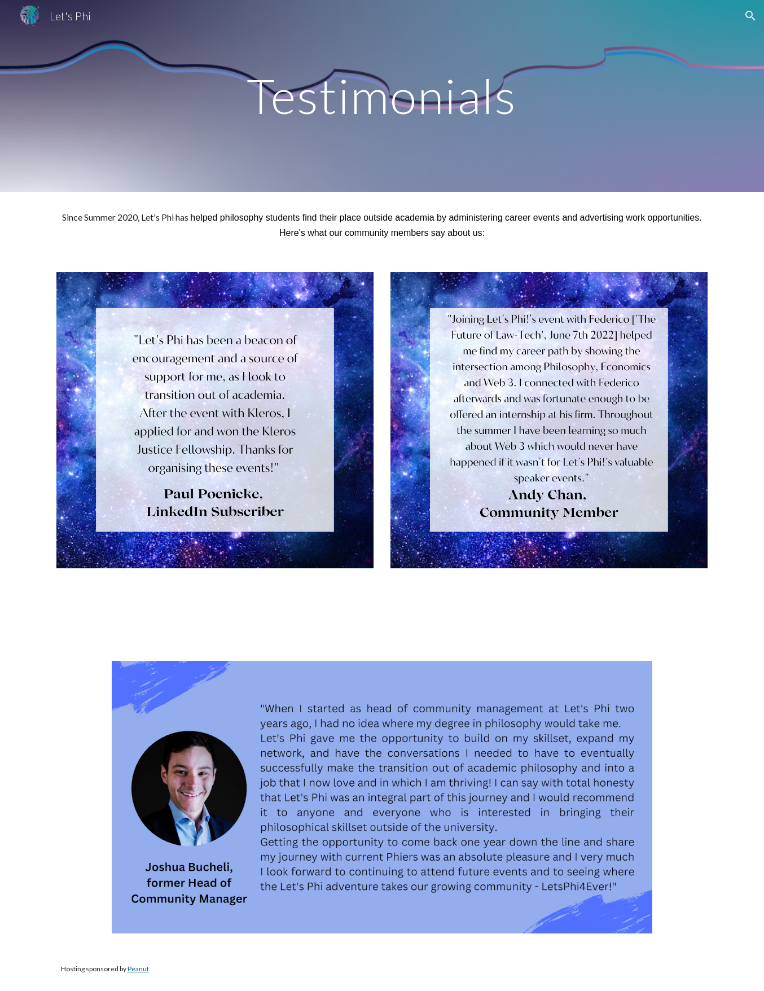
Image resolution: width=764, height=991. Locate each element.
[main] (382, 95)
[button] (750, 15)
